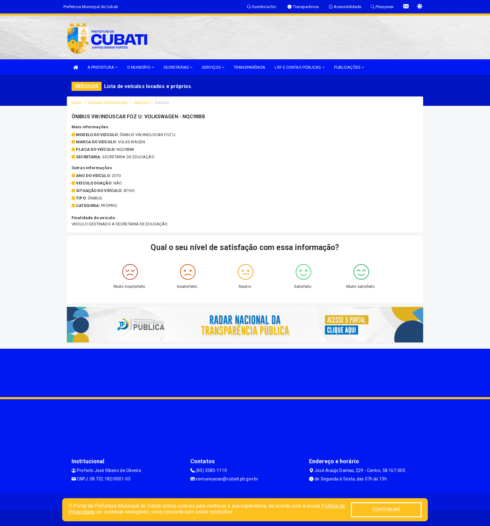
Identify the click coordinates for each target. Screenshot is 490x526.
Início (77, 102)
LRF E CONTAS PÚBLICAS (299, 67)
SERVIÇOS (213, 67)
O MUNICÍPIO (140, 67)
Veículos (141, 102)
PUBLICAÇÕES (349, 67)
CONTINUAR (386, 510)
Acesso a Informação (108, 102)
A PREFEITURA (103, 67)
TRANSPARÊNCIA (249, 67)
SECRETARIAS (177, 67)
